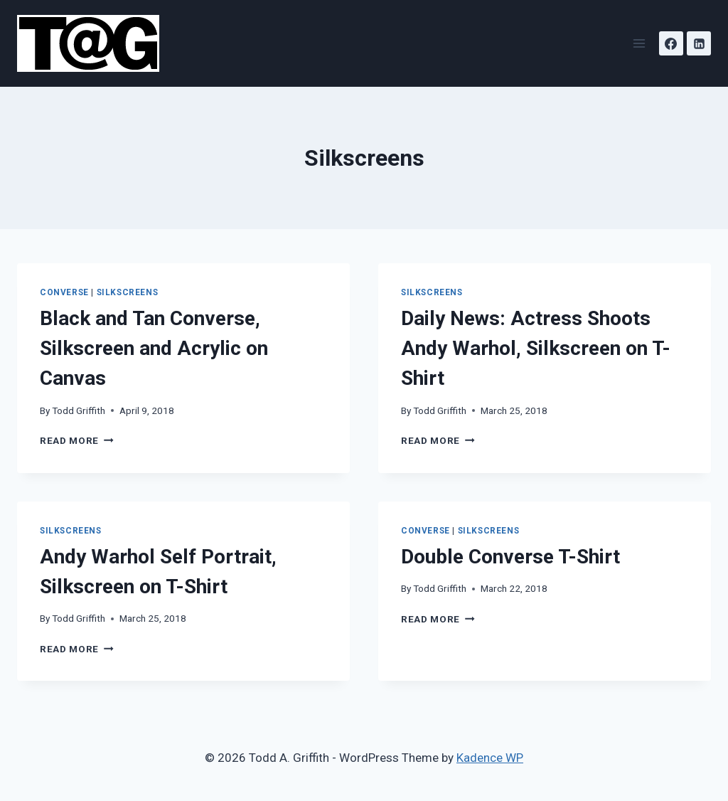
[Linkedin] (699, 43)
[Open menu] (639, 43)
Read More (77, 440)
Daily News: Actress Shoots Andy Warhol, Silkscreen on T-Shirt (535, 348)
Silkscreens (128, 292)
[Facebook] (671, 43)
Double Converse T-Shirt (510, 556)
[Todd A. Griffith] (94, 43)
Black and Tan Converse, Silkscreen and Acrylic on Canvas (154, 348)
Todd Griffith (78, 410)
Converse (64, 292)
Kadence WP (489, 757)
